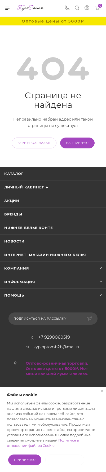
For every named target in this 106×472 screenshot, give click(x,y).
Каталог (14, 173)
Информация (19, 282)
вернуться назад (34, 143)
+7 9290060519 (54, 337)
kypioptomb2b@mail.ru (57, 346)
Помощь (14, 295)
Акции (11, 200)
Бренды (13, 214)
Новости (14, 241)
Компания (16, 268)
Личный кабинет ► (26, 187)
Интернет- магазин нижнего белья (45, 255)
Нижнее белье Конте (28, 228)
